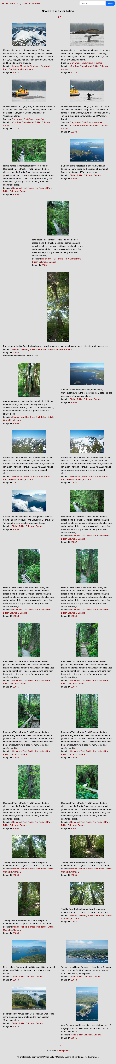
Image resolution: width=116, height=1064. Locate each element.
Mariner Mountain (20, 66)
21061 (74, 828)
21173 (74, 72)
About (12, 3)
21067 (74, 921)
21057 (74, 687)
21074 (16, 1026)
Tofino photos (63, 1050)
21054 (74, 616)
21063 (16, 423)
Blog (19, 3)
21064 (16, 875)
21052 (74, 542)
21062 (16, 352)
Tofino (73, 175)
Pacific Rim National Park (40, 188)
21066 (16, 933)
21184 (74, 132)
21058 (16, 757)
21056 (16, 194)
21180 (16, 128)
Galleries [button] (36, 3)
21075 (74, 1038)
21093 (16, 529)
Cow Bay (74, 66)
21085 (74, 482)
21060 (16, 828)
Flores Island (86, 66)
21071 (16, 482)
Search (26, 3)
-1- (56, 17)
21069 (74, 178)
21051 (45, 265)
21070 (16, 980)
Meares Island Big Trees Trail (26, 349)
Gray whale (75, 63)
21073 (74, 980)
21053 (16, 616)
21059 (74, 757)
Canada (29, 69)
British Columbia (16, 69)
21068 (74, 402)
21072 (16, 72)
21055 (16, 687)
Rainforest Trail (19, 188)
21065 (74, 875)
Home (5, 3)
